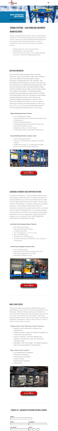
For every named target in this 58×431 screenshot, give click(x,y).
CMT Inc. (18, 216)
